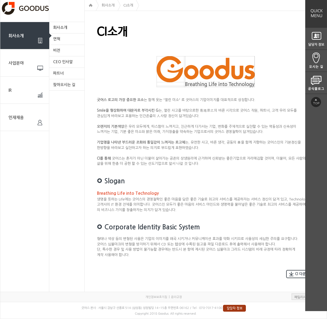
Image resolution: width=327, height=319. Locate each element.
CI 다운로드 (300, 274)
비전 (56, 50)
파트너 (58, 73)
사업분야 (16, 63)
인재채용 (16, 118)
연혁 (56, 39)
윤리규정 (176, 297)
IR (10, 90)
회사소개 (16, 36)
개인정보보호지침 (156, 297)
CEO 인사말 (63, 62)
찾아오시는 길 (64, 85)
